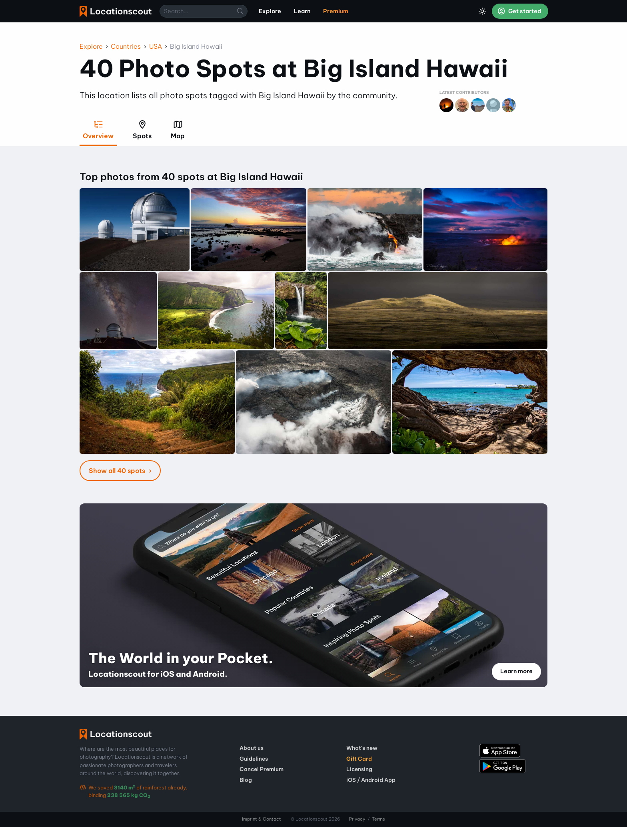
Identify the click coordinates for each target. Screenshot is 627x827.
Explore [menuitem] (270, 11)
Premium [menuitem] (335, 11)
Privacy (357, 819)
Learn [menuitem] (302, 11)
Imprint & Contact (261, 819)
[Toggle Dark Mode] (482, 11)
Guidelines (254, 758)
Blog (246, 779)
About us (252, 747)
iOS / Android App (370, 779)
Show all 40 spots (118, 471)
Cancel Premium (262, 769)
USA (155, 46)
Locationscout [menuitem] (116, 11)
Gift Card (359, 758)
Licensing (359, 769)
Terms (378, 819)
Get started (519, 11)
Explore (91, 46)
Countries (126, 46)
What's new (361, 747)
